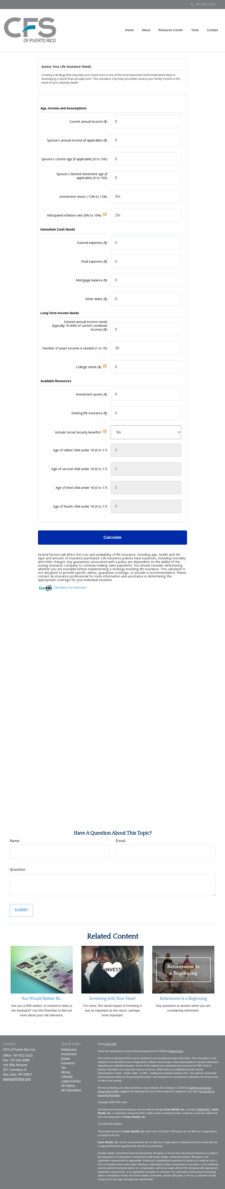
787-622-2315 (203, 4)
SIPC (208, 1109)
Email (121, 841)
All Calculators (71, 1090)
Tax (63, 1067)
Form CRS (110, 1044)
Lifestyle (67, 1076)
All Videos (68, 1086)
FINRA (200, 1109)
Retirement (69, 1049)
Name (15, 841)
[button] (146, 30)
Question (17, 869)
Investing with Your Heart (112, 998)
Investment (69, 1054)
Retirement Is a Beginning (183, 998)
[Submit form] (21, 910)
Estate (65, 1058)
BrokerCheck (176, 1051)
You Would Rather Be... (41, 998)
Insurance (68, 1063)
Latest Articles (71, 1081)
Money (66, 1072)
